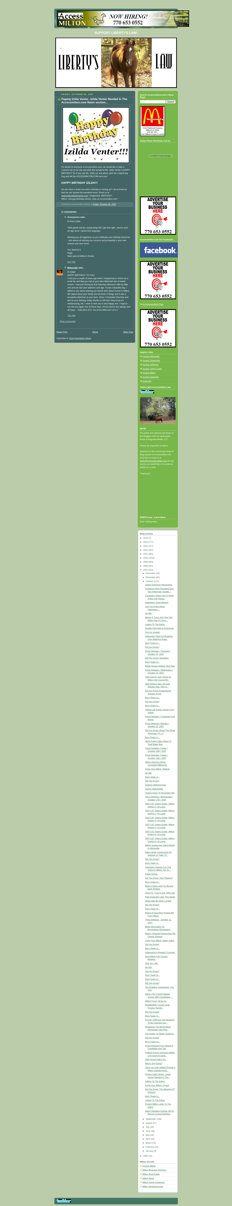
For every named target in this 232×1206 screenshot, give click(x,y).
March (149, 1143)
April (148, 1139)
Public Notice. (151, 874)
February (150, 1147)
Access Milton (149, 373)
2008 (145, 566)
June (148, 1131)
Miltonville (72, 268)
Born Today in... (152, 662)
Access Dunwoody (151, 360)
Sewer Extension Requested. (158, 585)
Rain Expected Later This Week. (160, 897)
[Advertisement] (155, 499)
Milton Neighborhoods (153, 1186)
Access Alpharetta (151, 356)
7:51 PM (71, 315)
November (151, 577)
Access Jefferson (151, 364)
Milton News (148, 1178)
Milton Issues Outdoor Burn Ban (160, 666)
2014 (145, 542)
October (150, 581)
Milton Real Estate (151, 1174)
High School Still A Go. (155, 1059)
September (151, 1119)
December (151, 573)
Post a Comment (68, 321)
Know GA (147, 381)
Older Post (128, 332)
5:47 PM (71, 262)
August (149, 1123)
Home (95, 332)
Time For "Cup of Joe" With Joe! (160, 893)
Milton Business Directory (154, 1170)
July (148, 1127)
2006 (145, 1156)
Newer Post (61, 332)
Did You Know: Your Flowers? (159, 878)
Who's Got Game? (153, 1063)
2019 (145, 538)
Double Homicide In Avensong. (159, 628)
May (148, 1135)
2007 (145, 570)
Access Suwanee (151, 377)
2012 (145, 550)
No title (148, 613)
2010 (145, 558)
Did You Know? (152, 647)
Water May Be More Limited (158, 901)
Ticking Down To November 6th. (160, 793)
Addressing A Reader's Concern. (160, 952)
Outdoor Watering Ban (155, 785)
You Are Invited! (152, 632)
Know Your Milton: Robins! (157, 769)
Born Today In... (152, 643)
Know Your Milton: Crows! (157, 1085)
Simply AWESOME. (154, 789)
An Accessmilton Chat (153, 304)
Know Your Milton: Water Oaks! (159, 940)
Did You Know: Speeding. (157, 658)
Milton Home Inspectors (154, 1182)
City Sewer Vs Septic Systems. (159, 1034)
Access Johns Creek (152, 369)
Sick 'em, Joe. (151, 963)
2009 (145, 562)
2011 (145, 554)
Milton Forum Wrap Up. (156, 1001)
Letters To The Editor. (155, 624)
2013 (145, 546)
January (150, 1151)
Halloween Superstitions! (156, 602)
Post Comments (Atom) (80, 338)
